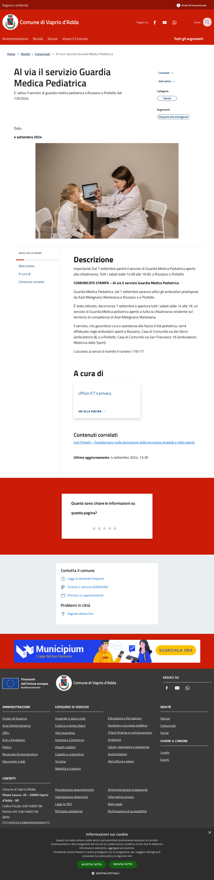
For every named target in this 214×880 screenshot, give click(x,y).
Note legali (115, 804)
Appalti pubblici (65, 747)
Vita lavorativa (65, 732)
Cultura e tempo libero (70, 725)
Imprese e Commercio (69, 740)
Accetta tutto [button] (92, 864)
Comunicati (42, 54)
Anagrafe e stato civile (70, 718)
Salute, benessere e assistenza (128, 746)
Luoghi (165, 752)
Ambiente (114, 739)
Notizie (165, 718)
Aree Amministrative (16, 725)
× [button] (209, 832)
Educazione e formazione (125, 718)
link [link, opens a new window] (130, 856)
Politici (7, 747)
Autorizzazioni (117, 754)
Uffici (5, 732)
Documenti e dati (13, 761)
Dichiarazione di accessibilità (127, 811)
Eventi (164, 759)
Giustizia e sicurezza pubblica (127, 725)
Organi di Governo (14, 718)
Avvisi (164, 732)
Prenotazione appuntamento (74, 789)
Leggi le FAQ (63, 804)
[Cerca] (207, 22)
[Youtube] (161, 22)
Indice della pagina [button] (30, 253)
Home (11, 54)
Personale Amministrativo (20, 754)
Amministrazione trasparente (128, 789)
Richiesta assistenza (69, 811)
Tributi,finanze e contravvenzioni (130, 732)
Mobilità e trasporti (68, 768)
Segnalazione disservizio (71, 796)
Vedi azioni (167, 81)
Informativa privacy (121, 796)
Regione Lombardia (15, 5)
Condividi (166, 73)
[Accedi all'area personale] (191, 5)
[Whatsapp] (171, 22)
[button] (107, 873)
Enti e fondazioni (13, 740)
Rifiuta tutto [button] (122, 864)
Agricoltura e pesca (121, 761)
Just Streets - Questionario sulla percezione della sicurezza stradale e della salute (134, 442)
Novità (25, 54)
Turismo (60, 761)
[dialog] (107, 854)
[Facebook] (151, 22)
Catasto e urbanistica (69, 754)
